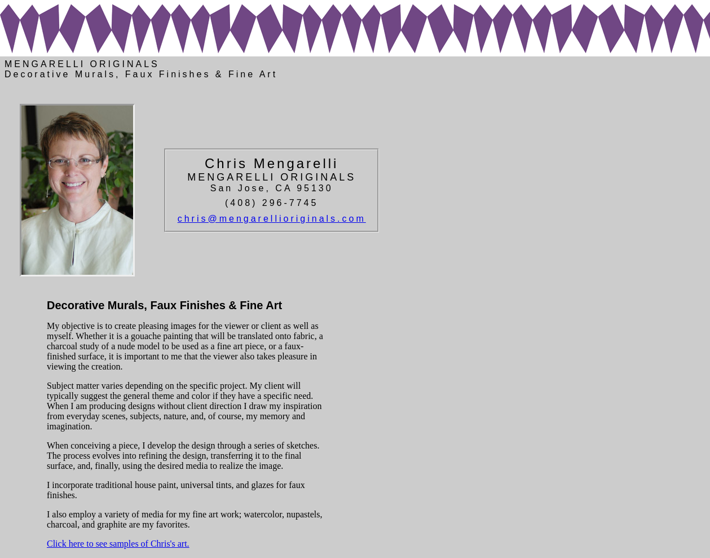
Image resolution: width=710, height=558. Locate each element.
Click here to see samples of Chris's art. (118, 543)
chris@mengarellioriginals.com (272, 218)
